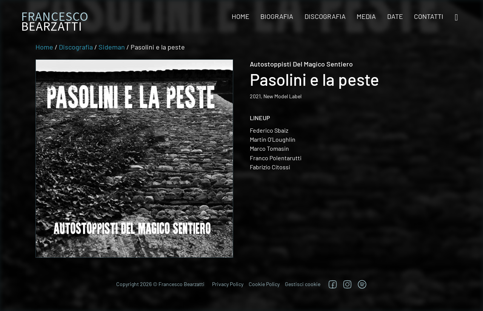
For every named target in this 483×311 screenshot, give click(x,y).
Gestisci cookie (302, 284)
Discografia (325, 16)
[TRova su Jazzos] (362, 284)
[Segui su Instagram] (347, 284)
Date (395, 16)
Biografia (276, 16)
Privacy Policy (227, 284)
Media (366, 16)
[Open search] (456, 17)
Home (240, 16)
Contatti (428, 16)
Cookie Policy (264, 284)
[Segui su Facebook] (332, 284)
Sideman (111, 47)
